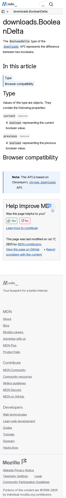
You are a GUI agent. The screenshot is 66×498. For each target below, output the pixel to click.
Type (8, 78)
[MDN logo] (10, 283)
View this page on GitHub (22, 249)
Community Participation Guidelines (26, 482)
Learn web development (19, 421)
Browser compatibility (19, 84)
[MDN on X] (18, 301)
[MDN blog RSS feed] (31, 301)
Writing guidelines (14, 383)
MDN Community (14, 370)
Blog (6, 325)
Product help (12, 352)
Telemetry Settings (15, 476)
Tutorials (8, 434)
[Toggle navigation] (59, 4)
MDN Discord (12, 390)
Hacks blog (11, 447)
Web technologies (15, 414)
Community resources (17, 376)
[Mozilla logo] (14, 461)
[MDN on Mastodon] (25, 301)
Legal (38, 476)
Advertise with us (14, 339)
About (7, 319)
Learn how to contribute (22, 228)
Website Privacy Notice (18, 470)
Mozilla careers (13, 332)
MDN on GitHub (14, 396)
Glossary (9, 441)
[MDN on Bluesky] (12, 301)
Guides (7, 428)
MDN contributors (29, 244)
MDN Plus (9, 345)
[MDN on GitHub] (5, 301)
